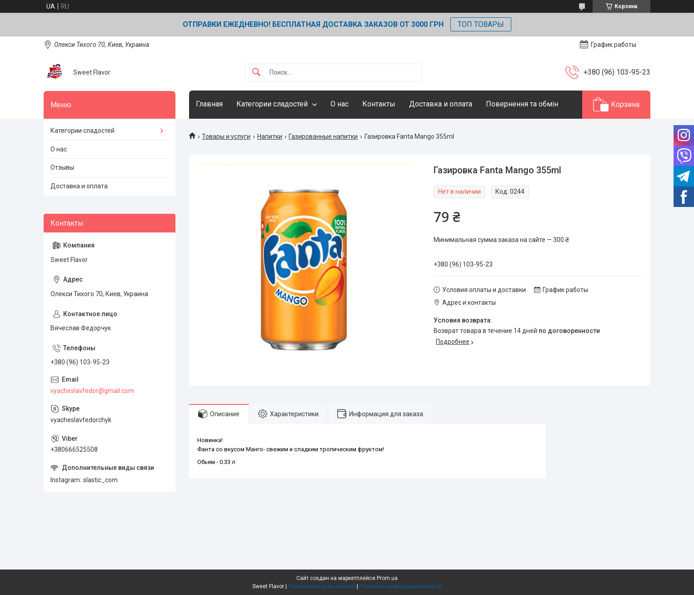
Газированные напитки (323, 136)
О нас (339, 104)
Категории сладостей (272, 104)
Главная (209, 104)
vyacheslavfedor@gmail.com (92, 390)
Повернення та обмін (522, 104)
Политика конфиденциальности (400, 586)
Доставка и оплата (440, 104)
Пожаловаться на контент (321, 586)
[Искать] (256, 73)
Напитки (269, 136)
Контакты (378, 104)
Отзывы (62, 167)
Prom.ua (387, 578)
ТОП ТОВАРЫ (481, 24)
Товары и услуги (226, 136)
